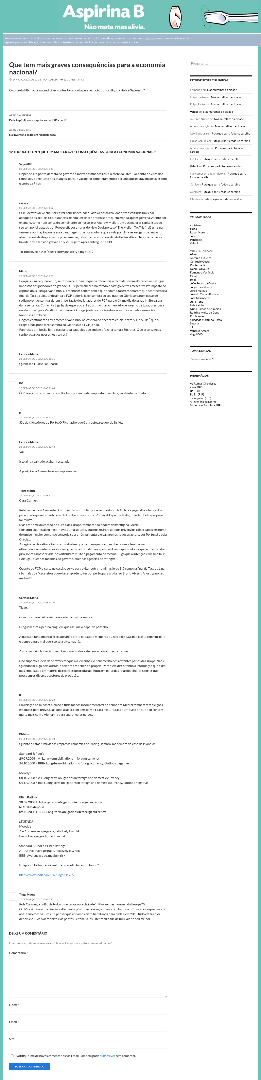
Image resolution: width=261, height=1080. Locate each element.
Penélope (196, 239)
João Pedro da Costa (203, 283)
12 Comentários (74, 79)
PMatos (24, 734)
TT (191, 327)
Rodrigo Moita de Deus (204, 312)
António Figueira (200, 258)
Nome (14, 1005)
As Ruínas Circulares (203, 383)
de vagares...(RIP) (200, 398)
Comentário (18, 953)
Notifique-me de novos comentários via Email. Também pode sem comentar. (72, 1056)
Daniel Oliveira (199, 268)
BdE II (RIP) (197, 394)
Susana (194, 323)
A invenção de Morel (203, 401)
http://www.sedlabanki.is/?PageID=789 (46, 875)
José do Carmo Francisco (206, 294)
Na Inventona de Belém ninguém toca (88, 131)
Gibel (193, 276)
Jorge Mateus (198, 290)
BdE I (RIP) (196, 390)
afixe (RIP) (196, 387)
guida (193, 228)
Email (14, 1022)
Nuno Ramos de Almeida (205, 309)
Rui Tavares (197, 316)
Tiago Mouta (27, 490)
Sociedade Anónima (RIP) (206, 405)
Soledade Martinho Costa (206, 319)
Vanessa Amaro (199, 330)
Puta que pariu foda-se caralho (231, 133)
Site (11, 1039)
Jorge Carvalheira (201, 287)
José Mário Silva (200, 298)
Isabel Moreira (199, 232)
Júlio (193, 236)
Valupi (53, 79)
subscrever (107, 1056)
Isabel (193, 279)
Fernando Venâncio (202, 272)
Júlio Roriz (196, 301)
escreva (150, 38)
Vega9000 (196, 334)
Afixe (193, 254)
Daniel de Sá (197, 265)
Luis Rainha (197, 305)
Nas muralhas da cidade (222, 89)
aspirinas (195, 225)
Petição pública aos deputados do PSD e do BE (88, 117)
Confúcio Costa (200, 261)
